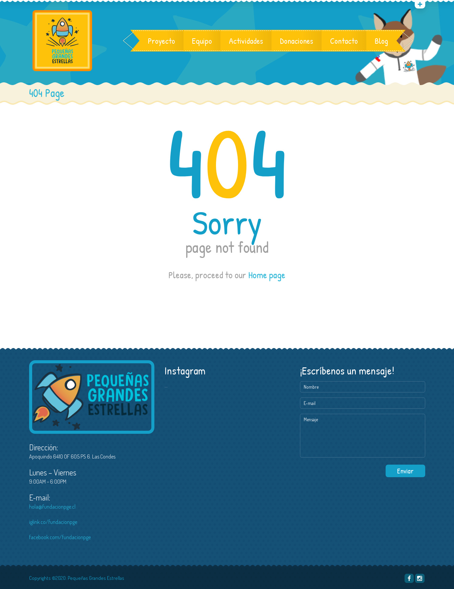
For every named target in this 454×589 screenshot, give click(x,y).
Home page (266, 274)
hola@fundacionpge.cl (52, 506)
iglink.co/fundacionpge (53, 522)
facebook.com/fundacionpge (60, 537)
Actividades (246, 41)
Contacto (344, 41)
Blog (381, 41)
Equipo (201, 41)
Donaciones (297, 41)
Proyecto (161, 41)
